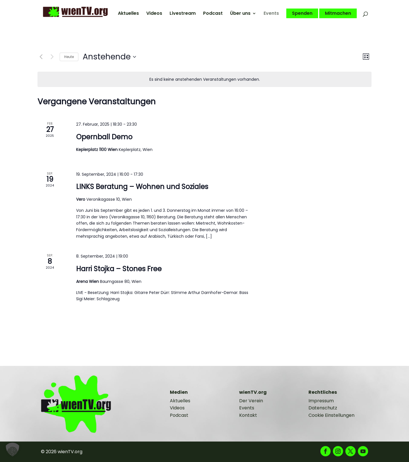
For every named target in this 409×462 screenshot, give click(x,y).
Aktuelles (128, 13)
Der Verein (251, 400)
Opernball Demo (104, 137)
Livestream (183, 13)
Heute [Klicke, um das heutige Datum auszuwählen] (69, 56)
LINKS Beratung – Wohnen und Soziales (142, 186)
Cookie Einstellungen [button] (331, 415)
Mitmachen (338, 13)
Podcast (213, 13)
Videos (154, 13)
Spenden (302, 13)
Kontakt (248, 415)
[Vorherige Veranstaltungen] (40, 56)
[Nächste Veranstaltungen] (52, 56)
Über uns (240, 13)
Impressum (321, 400)
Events (271, 13)
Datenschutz (322, 408)
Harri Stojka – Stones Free (119, 269)
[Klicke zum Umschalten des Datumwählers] (109, 57)
